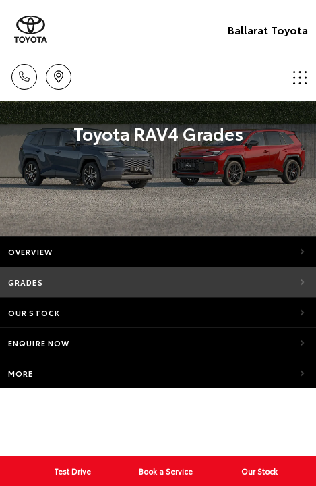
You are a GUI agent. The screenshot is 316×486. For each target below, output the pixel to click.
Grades (25, 282)
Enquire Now (38, 343)
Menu (300, 77)
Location (58, 74)
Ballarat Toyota (268, 29)
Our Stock (34, 312)
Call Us (24, 74)
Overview (30, 251)
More (20, 373)
